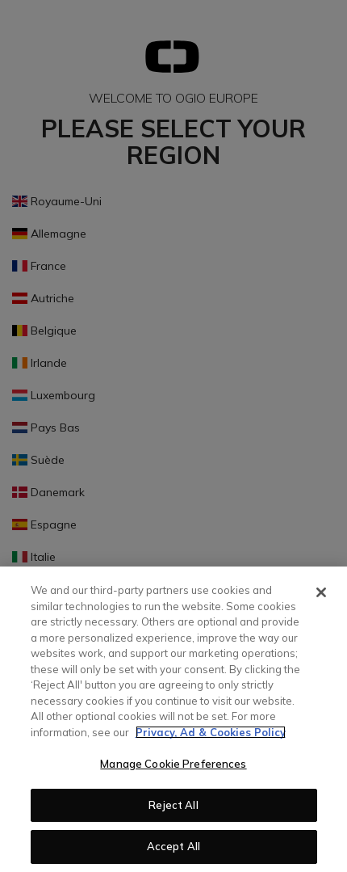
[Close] (321, 592)
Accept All (173, 846)
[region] (173, 719)
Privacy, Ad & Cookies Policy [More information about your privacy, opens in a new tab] (211, 732)
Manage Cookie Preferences (173, 763)
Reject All (173, 804)
